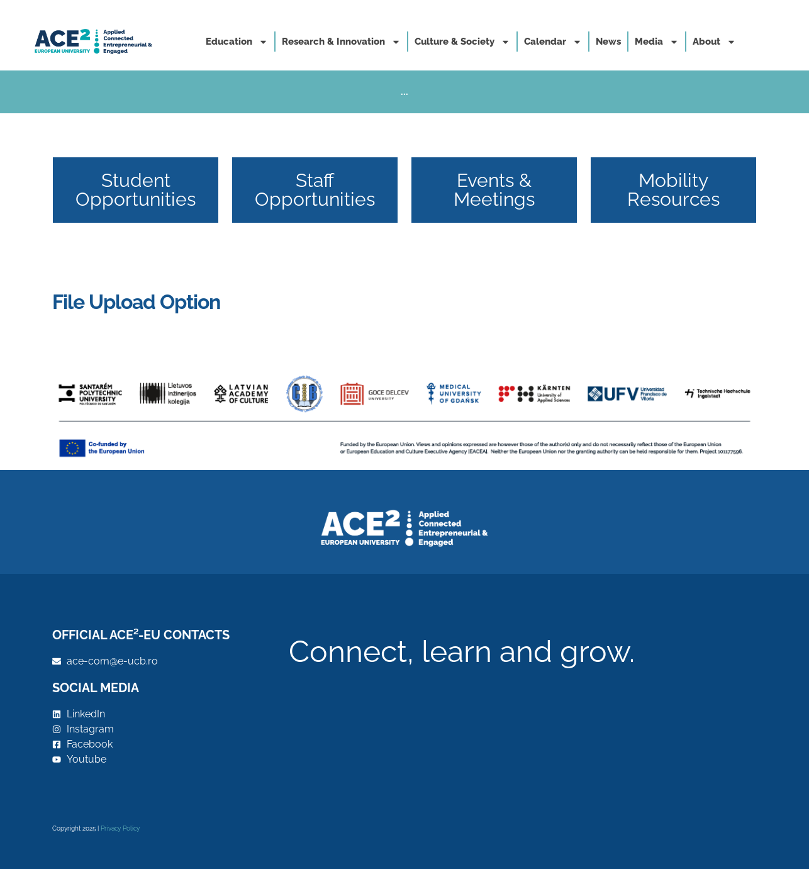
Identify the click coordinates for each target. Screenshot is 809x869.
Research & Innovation (341, 42)
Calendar (553, 42)
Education (237, 42)
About (714, 42)
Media (657, 42)
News (608, 41)
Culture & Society (462, 42)
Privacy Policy (120, 828)
